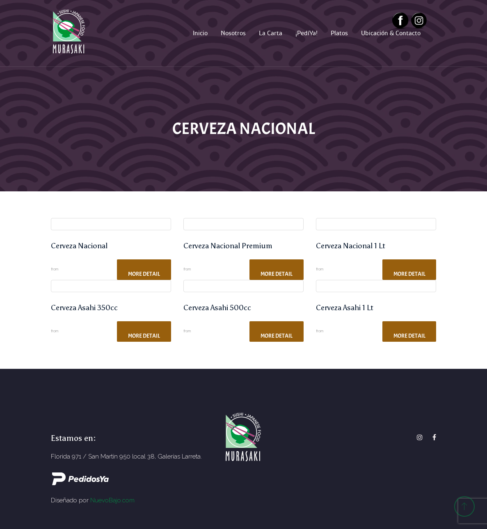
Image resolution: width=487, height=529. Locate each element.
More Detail (144, 273)
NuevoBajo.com (112, 500)
